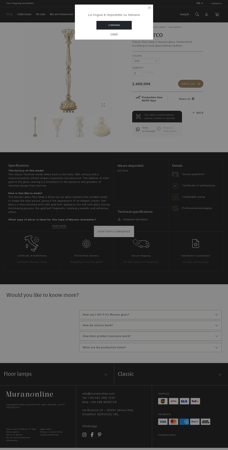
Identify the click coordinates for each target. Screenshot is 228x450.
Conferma (114, 25)
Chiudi (114, 34)
